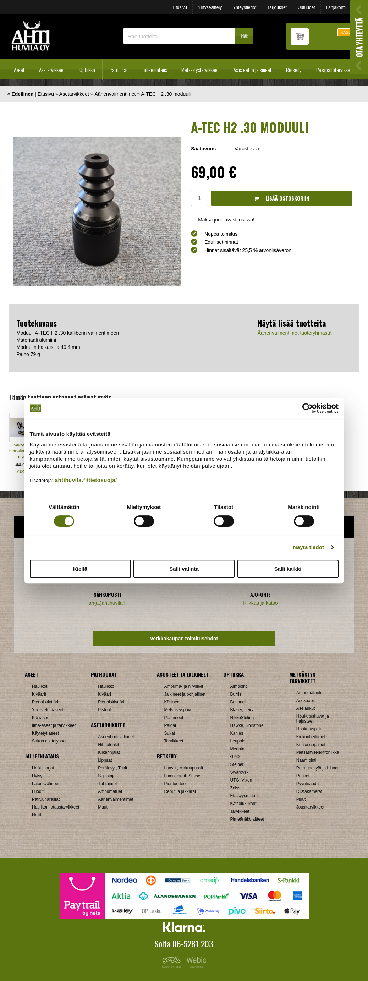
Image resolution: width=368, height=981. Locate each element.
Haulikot (39, 686)
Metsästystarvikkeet (200, 69)
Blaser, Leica (242, 709)
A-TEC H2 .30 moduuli (166, 94)
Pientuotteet (175, 783)
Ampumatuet (110, 791)
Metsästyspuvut (178, 709)
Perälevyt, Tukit (112, 768)
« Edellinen (20, 94)
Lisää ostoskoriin (281, 198)
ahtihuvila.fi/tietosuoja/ (86, 480)
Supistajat (107, 775)
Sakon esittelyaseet (50, 741)
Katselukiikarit (243, 803)
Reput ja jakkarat (180, 791)
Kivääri (104, 694)
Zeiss (235, 787)
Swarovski (240, 772)
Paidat (170, 725)
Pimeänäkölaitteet (247, 819)
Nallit (37, 814)
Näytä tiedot (308, 547)
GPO (235, 756)
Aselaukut (305, 708)
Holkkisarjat (43, 768)
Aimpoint (238, 686)
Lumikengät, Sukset (182, 775)
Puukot (302, 775)
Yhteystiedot (244, 7)
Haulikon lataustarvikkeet (55, 807)
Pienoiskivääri (111, 702)
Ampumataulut (310, 692)
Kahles (236, 733)
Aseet (19, 69)
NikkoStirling (242, 717)
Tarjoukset (277, 7)
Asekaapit (305, 700)
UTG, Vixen (241, 780)
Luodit (38, 791)
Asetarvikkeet (52, 69)
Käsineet (172, 702)
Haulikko (106, 686)
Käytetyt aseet (45, 733)
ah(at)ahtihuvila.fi (108, 603)
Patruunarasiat (46, 799)
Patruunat (119, 69)
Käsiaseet (41, 717)
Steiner (237, 764)
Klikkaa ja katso (260, 603)
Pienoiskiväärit (45, 702)
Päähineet (173, 717)
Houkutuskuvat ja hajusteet (312, 719)
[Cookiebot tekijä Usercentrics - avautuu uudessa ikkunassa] (307, 408)
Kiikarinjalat (109, 752)
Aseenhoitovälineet (116, 736)
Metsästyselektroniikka (317, 752)
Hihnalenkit (108, 744)
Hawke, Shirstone (247, 725)
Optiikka (87, 69)
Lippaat (105, 760)
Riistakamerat (309, 791)
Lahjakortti (336, 7)
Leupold (238, 741)
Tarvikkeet (173, 741)
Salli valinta (184, 569)
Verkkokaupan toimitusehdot (184, 638)
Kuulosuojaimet (310, 744)
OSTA (23, 472)
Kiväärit (39, 694)
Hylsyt (38, 775)
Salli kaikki (288, 569)
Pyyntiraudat (308, 783)
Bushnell (238, 702)
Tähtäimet (107, 783)
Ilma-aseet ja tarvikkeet (54, 725)
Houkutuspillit (309, 729)
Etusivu (180, 7)
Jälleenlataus (154, 69)
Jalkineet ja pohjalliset (184, 694)
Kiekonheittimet (310, 736)
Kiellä (80, 569)
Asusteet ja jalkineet (252, 69)
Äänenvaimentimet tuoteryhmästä (295, 333)
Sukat (169, 733)
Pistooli (105, 709)
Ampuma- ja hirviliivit (183, 686)
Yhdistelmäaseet (48, 709)
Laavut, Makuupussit (183, 768)
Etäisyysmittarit (244, 795)
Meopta (237, 748)
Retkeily (294, 69)
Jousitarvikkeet (310, 807)
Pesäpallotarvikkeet (335, 69)
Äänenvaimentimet (115, 94)
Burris (235, 694)
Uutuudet (306, 7)
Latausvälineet (45, 783)
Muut (103, 807)
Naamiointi (306, 760)
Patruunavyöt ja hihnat (317, 768)
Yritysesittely (210, 7)
